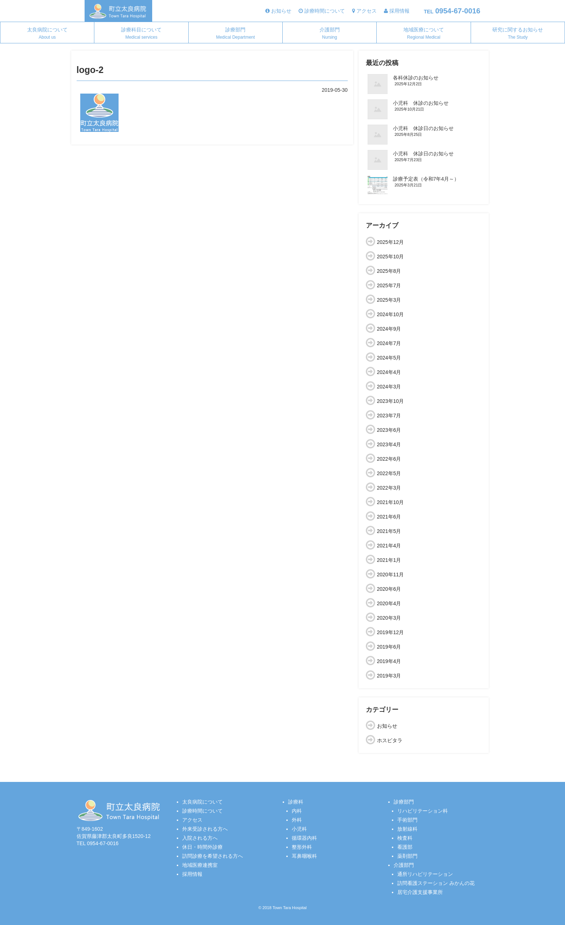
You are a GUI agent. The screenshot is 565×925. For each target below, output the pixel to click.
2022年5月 (389, 473)
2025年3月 (389, 300)
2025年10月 (390, 256)
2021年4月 (389, 545)
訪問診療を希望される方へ (212, 856)
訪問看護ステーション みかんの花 (436, 883)
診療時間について (202, 811)
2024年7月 (389, 343)
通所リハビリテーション (425, 874)
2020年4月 (389, 603)
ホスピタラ (389, 740)
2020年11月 (390, 574)
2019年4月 (389, 661)
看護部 (404, 847)
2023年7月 (389, 415)
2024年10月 (390, 314)
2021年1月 (389, 560)
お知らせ (387, 726)
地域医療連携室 (200, 865)
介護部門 (330, 33)
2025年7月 (389, 285)
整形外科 (302, 847)
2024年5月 (389, 358)
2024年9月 (389, 329)
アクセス (192, 820)
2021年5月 (389, 531)
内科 (297, 811)
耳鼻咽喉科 (304, 856)
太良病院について (47, 33)
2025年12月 (390, 242)
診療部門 (235, 33)
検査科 (404, 838)
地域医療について (423, 33)
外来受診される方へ (205, 829)
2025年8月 (389, 271)
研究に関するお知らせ (517, 33)
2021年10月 (390, 502)
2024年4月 (389, 372)
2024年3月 (389, 387)
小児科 (299, 829)
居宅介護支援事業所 (420, 892)
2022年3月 (389, 488)
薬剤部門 (407, 856)
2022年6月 (389, 459)
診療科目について (141, 33)
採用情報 (192, 874)
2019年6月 (389, 647)
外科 (297, 820)
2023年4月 (389, 444)
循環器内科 (304, 838)
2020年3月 (389, 618)
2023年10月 (390, 401)
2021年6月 (389, 517)
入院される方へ (200, 838)
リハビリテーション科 (422, 811)
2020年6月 (389, 589)
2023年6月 (389, 430)
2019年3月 (389, 676)
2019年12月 (390, 632)
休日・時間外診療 (202, 847)
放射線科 (407, 829)
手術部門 (407, 820)
